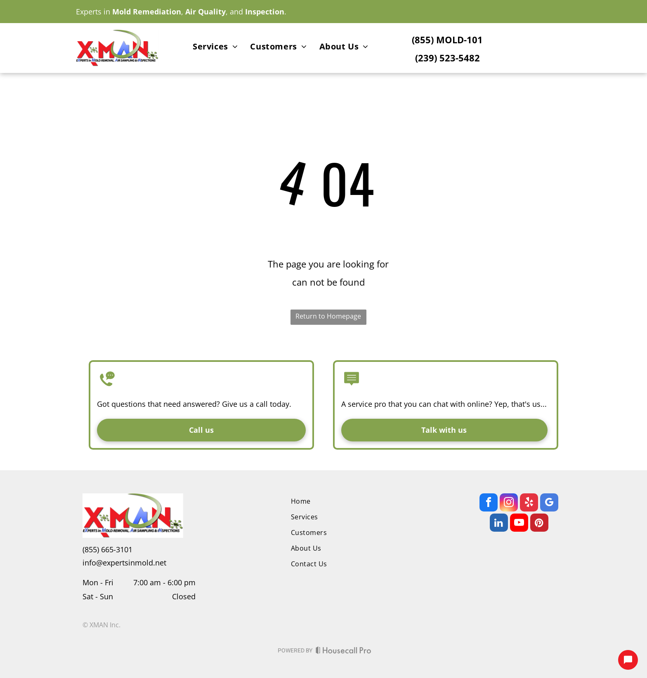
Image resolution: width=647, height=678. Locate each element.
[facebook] (488, 503)
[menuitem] (215, 48)
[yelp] (529, 503)
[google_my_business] (549, 503)
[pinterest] (539, 524)
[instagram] (509, 503)
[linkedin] (499, 524)
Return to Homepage (328, 316)
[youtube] (519, 524)
